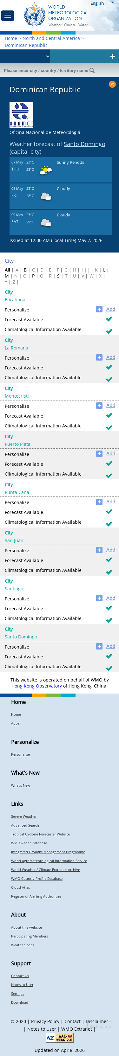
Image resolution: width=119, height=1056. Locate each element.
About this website (26, 927)
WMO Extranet (76, 1029)
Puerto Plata (17, 444)
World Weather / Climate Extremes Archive (45, 869)
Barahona (15, 300)
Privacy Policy (45, 1021)
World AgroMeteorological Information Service (49, 860)
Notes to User (22, 984)
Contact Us (20, 975)
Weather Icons (22, 945)
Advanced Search (25, 825)
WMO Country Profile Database (37, 878)
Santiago (14, 589)
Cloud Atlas (20, 887)
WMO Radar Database (29, 843)
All (7, 270)
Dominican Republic (26, 45)
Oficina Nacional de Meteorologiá (45, 132)
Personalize (20, 754)
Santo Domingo (84, 144)
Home (11, 38)
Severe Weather (23, 816)
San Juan (14, 540)
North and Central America (51, 38)
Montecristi (17, 396)
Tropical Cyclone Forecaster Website (40, 834)
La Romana (16, 348)
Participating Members (29, 936)
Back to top (100, 1026)
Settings (17, 993)
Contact (72, 1021)
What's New (20, 785)
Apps (15, 723)
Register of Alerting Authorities (36, 896)
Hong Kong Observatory (36, 686)
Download (19, 1002)
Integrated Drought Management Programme (48, 851)
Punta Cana (17, 492)
